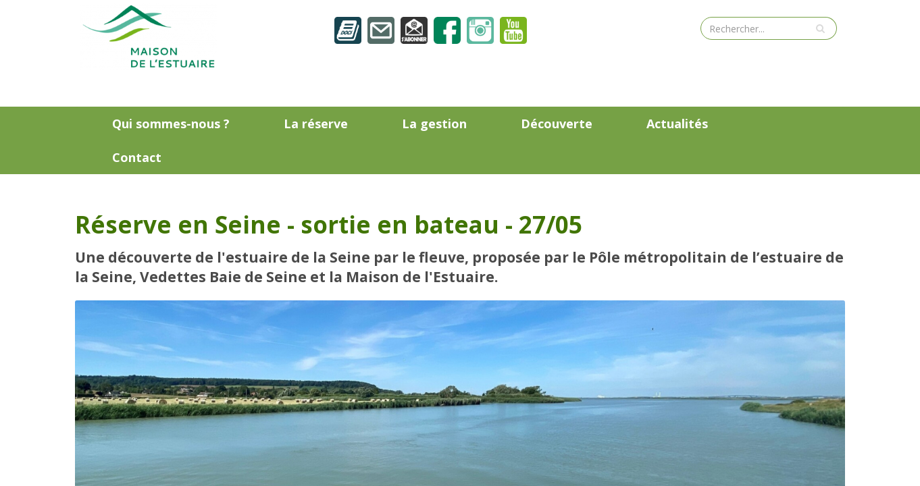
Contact (136, 157)
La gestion (434, 123)
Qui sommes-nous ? (171, 123)
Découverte (556, 123)
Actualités (677, 123)
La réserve (316, 123)
